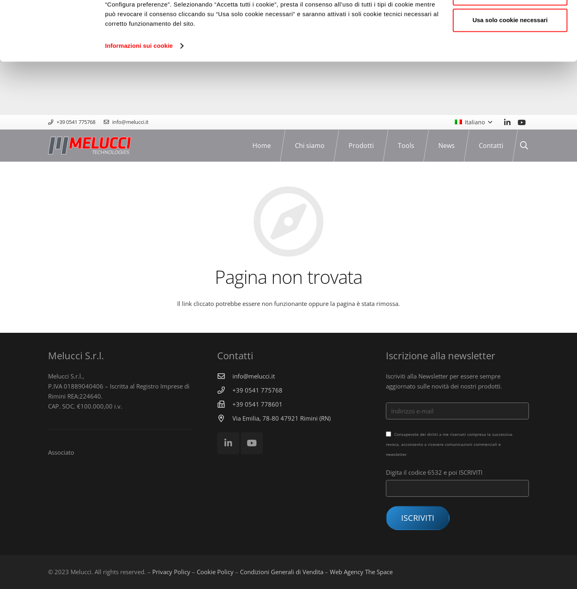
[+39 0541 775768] (224, 390)
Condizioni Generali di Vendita (281, 572)
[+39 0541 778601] (224, 404)
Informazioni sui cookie (139, 99)
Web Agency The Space (361, 572)
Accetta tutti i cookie (510, 21)
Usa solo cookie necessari (510, 73)
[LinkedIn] (507, 122)
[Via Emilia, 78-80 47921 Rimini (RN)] (224, 418)
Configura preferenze (510, 47)
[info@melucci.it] (224, 376)
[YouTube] (521, 122)
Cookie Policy (215, 572)
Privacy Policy (171, 572)
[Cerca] (524, 145)
